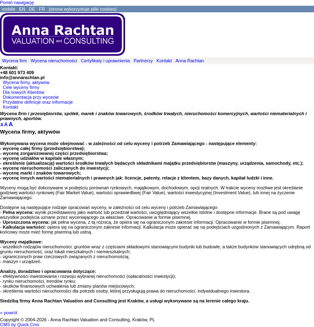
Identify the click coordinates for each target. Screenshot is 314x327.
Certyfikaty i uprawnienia (105, 60)
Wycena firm (14, 60)
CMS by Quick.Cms (19, 324)
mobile (8, 9)
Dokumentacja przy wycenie (31, 97)
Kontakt (164, 60)
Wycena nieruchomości (54, 60)
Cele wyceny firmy (21, 87)
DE (32, 9)
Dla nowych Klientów (24, 92)
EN (22, 9)
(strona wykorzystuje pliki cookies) (83, 9)
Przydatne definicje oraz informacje (38, 102)
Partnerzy (143, 60)
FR (42, 9)
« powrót (8, 312)
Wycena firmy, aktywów (26, 82)
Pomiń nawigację (17, 2)
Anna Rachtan (189, 60)
